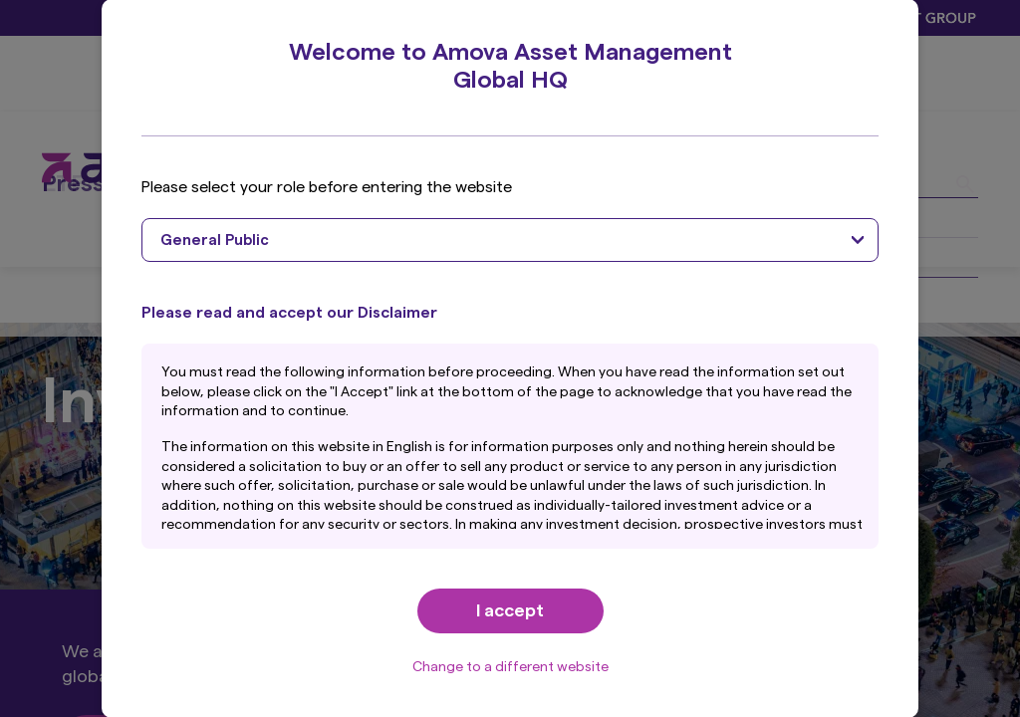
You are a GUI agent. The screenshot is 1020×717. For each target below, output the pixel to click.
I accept (510, 610)
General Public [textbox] (214, 240)
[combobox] (509, 240)
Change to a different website (510, 667)
